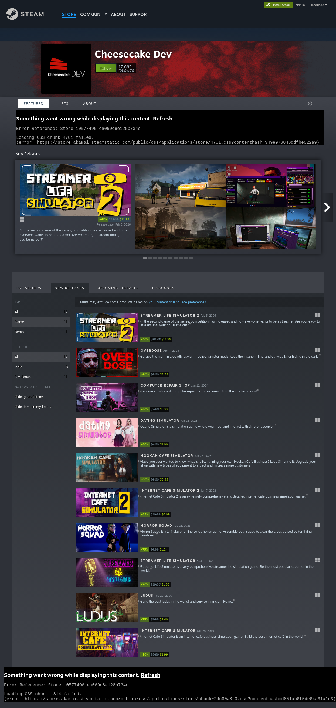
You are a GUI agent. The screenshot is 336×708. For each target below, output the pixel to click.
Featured (33, 103)
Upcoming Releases (118, 291)
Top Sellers (29, 291)
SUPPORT (140, 14)
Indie (41, 370)
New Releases (69, 291)
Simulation (41, 380)
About (118, 14)
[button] (106, 68)
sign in (300, 5)
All (41, 315)
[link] (114, 222)
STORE (69, 14)
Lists (63, 103)
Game (41, 325)
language (317, 5)
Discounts (163, 291)
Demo (41, 335)
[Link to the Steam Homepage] (30, 18)
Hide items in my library (33, 410)
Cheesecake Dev (133, 54)
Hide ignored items (29, 400)
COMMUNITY (93, 14)
